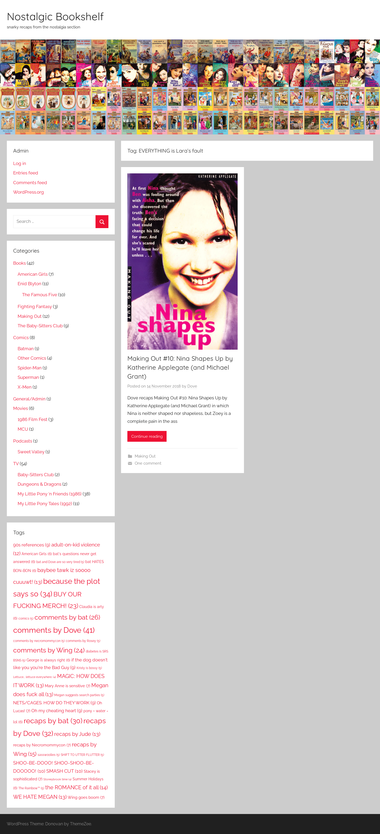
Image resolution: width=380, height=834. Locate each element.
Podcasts (22, 441)
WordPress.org (28, 192)
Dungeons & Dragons (39, 484)
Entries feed (25, 172)
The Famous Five (39, 294)
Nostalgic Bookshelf (55, 16)
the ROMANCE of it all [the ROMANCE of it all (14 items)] (76, 787)
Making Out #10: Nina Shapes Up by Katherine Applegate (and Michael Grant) (180, 367)
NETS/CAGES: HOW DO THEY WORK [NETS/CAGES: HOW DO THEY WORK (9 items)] (54, 702)
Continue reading (147, 436)
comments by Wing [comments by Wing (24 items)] (49, 650)
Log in (19, 163)
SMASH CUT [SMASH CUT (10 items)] (64, 771)
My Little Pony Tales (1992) (45, 503)
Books (19, 263)
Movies (20, 408)
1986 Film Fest (32, 419)
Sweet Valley (31, 451)
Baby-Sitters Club (36, 474)
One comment (148, 463)
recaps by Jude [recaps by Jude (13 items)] (77, 734)
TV (16, 463)
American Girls (33, 274)
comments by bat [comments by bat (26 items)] (67, 617)
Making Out (145, 456)
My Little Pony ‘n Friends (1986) (50, 493)
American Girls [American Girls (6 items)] (37, 554)
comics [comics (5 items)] (25, 618)
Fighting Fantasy (35, 306)
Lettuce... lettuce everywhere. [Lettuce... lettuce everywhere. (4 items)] (34, 677)
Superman (28, 377)
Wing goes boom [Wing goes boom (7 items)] (86, 797)
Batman (26, 348)
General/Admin (29, 398)
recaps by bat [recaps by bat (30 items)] (53, 721)
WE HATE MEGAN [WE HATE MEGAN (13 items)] (40, 797)
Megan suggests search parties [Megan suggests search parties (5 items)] (79, 695)
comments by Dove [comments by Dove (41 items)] (54, 630)
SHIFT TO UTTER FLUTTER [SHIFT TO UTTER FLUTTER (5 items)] (82, 755)
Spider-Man (30, 367)
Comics (21, 337)
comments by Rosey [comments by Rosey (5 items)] (83, 641)
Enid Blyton (29, 283)
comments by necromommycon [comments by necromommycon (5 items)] (39, 641)
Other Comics (32, 358)
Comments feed (30, 182)
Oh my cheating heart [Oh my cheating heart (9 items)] (56, 710)
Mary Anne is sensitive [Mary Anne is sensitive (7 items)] (67, 686)
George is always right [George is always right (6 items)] (48, 660)
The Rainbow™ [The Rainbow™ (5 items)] (31, 788)
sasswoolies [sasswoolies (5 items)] (49, 755)
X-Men (25, 387)
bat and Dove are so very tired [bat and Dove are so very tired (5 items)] (60, 562)
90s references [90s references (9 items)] (31, 544)
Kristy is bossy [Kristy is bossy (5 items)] (89, 668)
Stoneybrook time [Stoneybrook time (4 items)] (57, 779)
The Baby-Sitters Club (40, 325)
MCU (23, 429)
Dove (192, 386)
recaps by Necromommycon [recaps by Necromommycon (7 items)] (42, 745)
